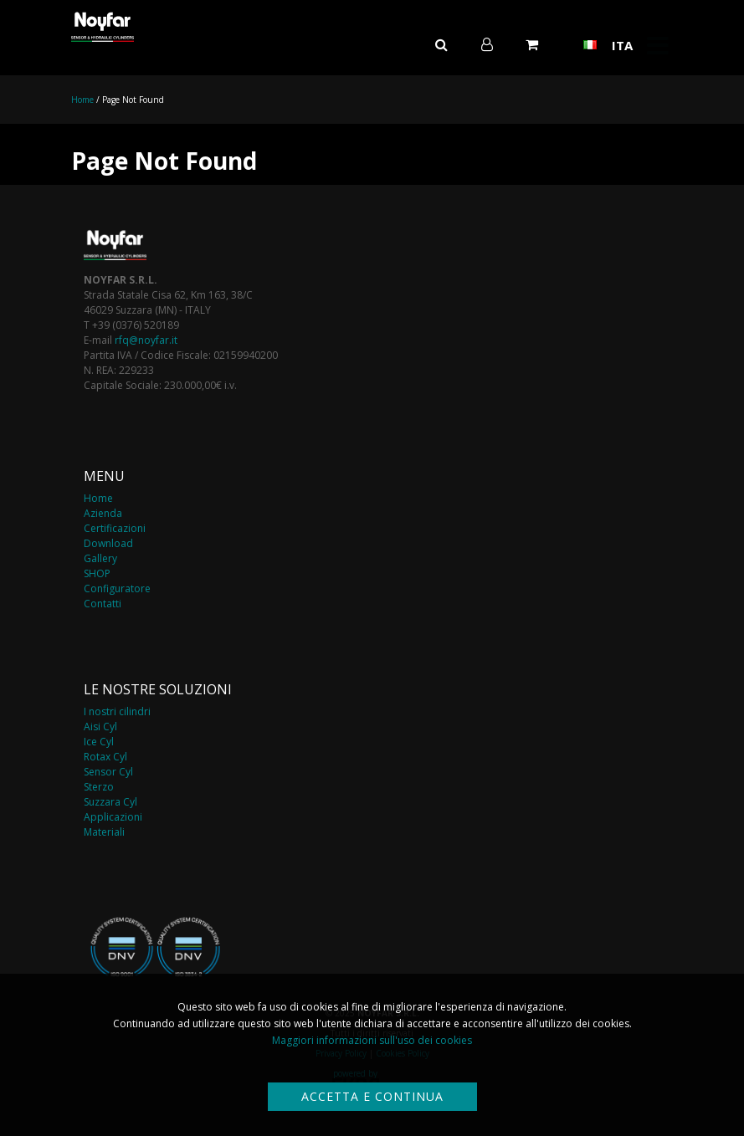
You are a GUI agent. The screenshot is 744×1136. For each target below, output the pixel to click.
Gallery (100, 558)
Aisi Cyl (100, 726)
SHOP (97, 573)
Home (82, 99)
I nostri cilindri (117, 711)
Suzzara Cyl (110, 802)
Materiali (104, 832)
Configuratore (117, 588)
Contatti (102, 603)
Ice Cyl (99, 741)
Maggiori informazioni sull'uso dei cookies (372, 1040)
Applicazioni (113, 817)
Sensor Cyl (108, 772)
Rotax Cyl (105, 757)
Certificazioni (115, 528)
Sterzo (99, 787)
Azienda (103, 513)
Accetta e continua (372, 1096)
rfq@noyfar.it (146, 340)
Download (108, 543)
